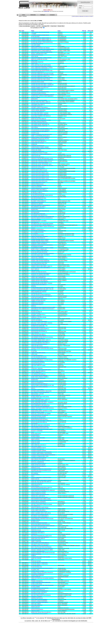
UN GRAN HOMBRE (35, 586)
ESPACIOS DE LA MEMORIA (37, 257)
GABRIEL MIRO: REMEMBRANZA (38, 277)
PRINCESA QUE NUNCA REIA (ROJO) (39, 497)
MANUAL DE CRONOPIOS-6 (37, 382)
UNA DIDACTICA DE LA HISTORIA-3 (39, 592)
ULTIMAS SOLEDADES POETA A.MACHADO (40, 582)
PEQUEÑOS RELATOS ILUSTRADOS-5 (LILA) (41, 470)
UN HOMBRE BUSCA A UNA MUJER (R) (39, 588)
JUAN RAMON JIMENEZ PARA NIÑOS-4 (39, 341)
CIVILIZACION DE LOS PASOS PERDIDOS (40, 130)
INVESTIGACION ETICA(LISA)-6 (38, 327)
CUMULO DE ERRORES (36, 186)
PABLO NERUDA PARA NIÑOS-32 (38, 459)
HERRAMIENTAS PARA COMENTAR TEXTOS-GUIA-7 (42, 308)
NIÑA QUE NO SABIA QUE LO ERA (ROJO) (40, 425)
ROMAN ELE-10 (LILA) (36, 530)
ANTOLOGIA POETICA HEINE (37, 81)
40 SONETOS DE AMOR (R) (37, 43)
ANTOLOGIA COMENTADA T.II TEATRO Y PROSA (42, 77)
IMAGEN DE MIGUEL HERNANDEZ (38, 324)
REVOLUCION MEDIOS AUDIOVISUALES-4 (40, 524)
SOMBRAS (33, 555)
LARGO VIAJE (34, 354)
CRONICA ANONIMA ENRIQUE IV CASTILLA (40, 148)
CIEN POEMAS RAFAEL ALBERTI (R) (39, 125)
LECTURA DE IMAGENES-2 (37, 355)
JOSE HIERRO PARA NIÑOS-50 (38, 338)
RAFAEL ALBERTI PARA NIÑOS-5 (38, 510)
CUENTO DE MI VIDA (35, 155)
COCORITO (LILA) (35, 133)
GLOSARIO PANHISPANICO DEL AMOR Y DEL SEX (42, 289)
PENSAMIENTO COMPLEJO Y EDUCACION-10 (41, 469)
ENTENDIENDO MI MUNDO (37, 246)
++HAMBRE (33, 33)
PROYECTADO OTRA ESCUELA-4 (38, 503)
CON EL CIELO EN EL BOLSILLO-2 (38, 141)
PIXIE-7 (32, 476)
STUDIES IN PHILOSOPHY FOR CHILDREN (40, 557)
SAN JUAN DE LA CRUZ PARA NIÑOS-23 (40, 542)
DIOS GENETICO (35, 222)
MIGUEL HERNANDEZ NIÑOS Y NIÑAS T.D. (40, 399)
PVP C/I (90, 30)
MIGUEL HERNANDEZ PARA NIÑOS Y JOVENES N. (42, 402)
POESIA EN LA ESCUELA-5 (37, 483)
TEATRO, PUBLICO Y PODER (37, 571)
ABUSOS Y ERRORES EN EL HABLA (39, 53)
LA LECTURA (34, 351)
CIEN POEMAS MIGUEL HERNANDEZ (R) (40, 124)
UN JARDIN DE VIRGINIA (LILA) (38, 589)
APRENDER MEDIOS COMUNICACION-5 (40, 91)
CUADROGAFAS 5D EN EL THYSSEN (39, 152)
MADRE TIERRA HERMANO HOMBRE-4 (39, 376)
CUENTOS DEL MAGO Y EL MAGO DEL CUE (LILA (42, 165)
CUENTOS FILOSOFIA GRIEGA (38, 168)
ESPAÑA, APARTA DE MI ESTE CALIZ (39, 259)
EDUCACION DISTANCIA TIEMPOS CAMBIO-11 (41, 225)
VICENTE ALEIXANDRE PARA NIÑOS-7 (39, 602)
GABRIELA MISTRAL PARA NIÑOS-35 (39, 280)
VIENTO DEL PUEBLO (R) (36, 605)
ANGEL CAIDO (34, 63)
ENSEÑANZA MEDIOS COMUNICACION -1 (40, 242)
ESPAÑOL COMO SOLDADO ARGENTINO (40, 260)
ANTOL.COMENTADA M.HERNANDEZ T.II (40, 69)
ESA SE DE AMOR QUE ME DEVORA (39, 252)
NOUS (32, 432)
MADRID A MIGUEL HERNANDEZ (38, 378)
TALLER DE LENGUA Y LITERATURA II (39, 564)
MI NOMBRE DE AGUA (36, 398)
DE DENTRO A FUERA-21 (36, 192)
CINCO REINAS (34, 127)
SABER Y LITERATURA (36, 541)
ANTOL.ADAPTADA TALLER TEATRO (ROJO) (41, 64)
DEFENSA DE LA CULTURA (37, 199)
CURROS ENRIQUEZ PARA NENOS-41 (39, 188)
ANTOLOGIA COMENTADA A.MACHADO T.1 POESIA (42, 74)
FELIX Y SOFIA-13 (35, 269)
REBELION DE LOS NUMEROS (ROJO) (39, 514)
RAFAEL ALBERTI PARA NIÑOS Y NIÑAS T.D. (41, 508)
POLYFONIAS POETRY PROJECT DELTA (40, 488)
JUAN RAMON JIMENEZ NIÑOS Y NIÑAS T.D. (41, 340)
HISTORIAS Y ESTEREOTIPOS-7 (38, 314)
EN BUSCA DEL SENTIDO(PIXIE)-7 (38, 230)
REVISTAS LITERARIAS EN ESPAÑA (39, 522)
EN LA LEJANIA (34, 233)
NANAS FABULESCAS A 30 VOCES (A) (39, 415)
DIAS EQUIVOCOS (35, 212)
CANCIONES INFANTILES (36, 106)
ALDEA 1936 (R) (34, 56)
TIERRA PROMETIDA (35, 576)
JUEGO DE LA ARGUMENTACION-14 (39, 344)
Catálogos (42, 14)
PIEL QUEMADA (34, 473)
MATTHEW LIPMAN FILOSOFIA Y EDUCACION (41, 391)
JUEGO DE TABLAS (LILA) (37, 345)
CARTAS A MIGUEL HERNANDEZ (38, 110)
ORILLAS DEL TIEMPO (36, 446)
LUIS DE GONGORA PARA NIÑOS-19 (39, 375)
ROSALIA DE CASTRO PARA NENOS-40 (40, 537)
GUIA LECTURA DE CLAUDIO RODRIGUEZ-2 (41, 294)
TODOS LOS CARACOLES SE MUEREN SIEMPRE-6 (42, 578)
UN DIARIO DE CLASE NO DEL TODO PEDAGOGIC (42, 585)
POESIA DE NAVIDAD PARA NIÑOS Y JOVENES (41, 480)
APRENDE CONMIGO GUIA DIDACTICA (39, 87)
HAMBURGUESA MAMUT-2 (37, 304)
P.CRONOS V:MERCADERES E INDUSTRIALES (41, 453)
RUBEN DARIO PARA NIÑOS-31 (38, 538)
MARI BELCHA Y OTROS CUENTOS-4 (39, 386)
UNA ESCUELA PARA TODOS (37, 593)
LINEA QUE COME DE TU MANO (38, 365)
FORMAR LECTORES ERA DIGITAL (38, 272)
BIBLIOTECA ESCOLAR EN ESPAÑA (39, 100)
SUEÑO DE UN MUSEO (36, 558)
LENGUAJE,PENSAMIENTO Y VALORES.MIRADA (42, 359)
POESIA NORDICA (35, 486)
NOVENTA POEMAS (35, 436)
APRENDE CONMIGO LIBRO (37, 89)
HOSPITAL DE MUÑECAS (36, 320)
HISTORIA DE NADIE (35, 313)
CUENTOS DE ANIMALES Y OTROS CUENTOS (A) (42, 159)
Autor (59, 30)
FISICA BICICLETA (35, 270)
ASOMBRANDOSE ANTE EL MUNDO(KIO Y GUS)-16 (42, 94)
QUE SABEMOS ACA (35, 505)
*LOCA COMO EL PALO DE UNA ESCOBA (40, 32)
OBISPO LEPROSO (35, 439)
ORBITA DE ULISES (35, 443)
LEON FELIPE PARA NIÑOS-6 (37, 361)
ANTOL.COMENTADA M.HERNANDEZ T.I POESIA (41, 67)
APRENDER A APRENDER (37, 90)
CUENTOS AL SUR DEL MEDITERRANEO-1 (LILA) (42, 158)
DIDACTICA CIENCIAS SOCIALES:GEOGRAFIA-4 (41, 218)
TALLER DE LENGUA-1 (36, 565)
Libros (23, 14)
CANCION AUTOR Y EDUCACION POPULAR (40, 103)
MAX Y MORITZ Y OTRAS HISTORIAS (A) (40, 392)
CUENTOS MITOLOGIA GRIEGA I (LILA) (39, 172)
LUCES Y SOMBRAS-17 (36, 372)
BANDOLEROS (34, 99)
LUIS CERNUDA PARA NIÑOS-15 (38, 374)
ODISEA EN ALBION (35, 442)
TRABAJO (33, 579)
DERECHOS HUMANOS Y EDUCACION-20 (40, 205)
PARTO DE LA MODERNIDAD (37, 462)
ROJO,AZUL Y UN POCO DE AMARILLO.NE (40, 528)
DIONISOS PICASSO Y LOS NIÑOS (38, 220)
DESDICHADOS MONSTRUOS (37, 208)
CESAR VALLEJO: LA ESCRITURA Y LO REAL (41, 120)
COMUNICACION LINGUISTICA (38, 140)
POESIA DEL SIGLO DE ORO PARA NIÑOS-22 (41, 481)
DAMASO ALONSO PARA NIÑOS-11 (39, 189)
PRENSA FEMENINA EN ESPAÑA (38, 493)
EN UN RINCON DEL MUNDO (37, 235)
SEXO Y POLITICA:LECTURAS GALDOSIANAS (41, 547)
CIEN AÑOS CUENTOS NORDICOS (38, 121)
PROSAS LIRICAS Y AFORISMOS (38, 501)
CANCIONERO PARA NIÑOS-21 (38, 104)
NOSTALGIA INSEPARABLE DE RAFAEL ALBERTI (42, 429)
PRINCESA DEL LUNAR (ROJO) (38, 496)
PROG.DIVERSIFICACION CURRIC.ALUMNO (41, 498)
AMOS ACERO (34, 60)
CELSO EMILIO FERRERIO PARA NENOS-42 (41, 116)
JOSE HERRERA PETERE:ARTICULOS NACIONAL (42, 337)
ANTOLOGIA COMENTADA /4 (37, 72)
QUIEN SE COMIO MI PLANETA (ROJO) (39, 507)
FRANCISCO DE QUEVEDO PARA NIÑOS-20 (40, 273)
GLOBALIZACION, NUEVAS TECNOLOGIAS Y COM (42, 287)
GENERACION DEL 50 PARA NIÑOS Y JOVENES (41, 283)
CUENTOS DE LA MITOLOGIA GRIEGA (39, 162)
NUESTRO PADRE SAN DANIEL (38, 437)
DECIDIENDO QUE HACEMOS (37, 196)
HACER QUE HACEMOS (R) (37, 297)
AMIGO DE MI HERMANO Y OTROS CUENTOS (41, 57)
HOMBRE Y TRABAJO (36, 315)
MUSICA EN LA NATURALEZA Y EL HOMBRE (41, 413)
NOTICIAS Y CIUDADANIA (36, 430)
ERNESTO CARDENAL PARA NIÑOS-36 (39, 250)
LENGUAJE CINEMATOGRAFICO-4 (38, 358)
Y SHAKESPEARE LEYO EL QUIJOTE (39, 613)
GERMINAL (33, 286)
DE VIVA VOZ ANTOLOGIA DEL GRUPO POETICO (42, 195)
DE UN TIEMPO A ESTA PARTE (38, 194)
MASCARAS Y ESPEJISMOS (37, 389)
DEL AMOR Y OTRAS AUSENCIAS (38, 201)
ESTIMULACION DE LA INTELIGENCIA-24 (40, 262)
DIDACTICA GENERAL (36, 219)
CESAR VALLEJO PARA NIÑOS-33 (38, 118)
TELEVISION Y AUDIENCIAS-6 (37, 574)
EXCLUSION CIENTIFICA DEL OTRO (39, 263)
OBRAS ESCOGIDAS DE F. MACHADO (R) (40, 440)
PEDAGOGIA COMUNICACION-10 (38, 463)
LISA (32, 367)
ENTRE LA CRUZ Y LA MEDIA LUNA (39, 249)
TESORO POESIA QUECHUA (37, 575)
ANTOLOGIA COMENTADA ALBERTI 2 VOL (40, 76)
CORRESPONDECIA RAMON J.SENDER (40, 147)
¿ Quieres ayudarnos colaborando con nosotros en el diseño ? (82, 16)
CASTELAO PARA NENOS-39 (37, 111)
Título (32, 30)
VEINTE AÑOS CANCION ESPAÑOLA (39, 599)
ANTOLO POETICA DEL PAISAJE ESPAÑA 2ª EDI (41, 70)
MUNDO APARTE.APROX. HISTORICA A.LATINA (41, 410)
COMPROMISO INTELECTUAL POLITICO (40, 138)
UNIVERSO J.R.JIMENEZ (36, 596)
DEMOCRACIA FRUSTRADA (37, 202)
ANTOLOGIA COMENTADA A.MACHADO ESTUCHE (42, 73)
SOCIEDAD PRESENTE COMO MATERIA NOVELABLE (43, 552)
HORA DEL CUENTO (35, 318)
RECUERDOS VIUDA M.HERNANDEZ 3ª (39, 515)
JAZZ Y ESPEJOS (35, 332)
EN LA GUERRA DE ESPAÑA (37, 232)
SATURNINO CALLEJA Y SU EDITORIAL (39, 545)
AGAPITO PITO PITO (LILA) (37, 55)
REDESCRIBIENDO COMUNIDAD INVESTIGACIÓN (42, 518)
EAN (23, 30)
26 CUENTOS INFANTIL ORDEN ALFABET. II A (41, 39)
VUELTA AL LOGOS (35, 610)
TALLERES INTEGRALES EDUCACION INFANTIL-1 (42, 568)
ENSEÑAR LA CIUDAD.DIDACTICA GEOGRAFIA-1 (42, 245)
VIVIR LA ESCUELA (35, 608)
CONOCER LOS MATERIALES (37, 145)
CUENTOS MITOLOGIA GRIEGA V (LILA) (40, 178)
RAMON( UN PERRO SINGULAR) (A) (39, 511)
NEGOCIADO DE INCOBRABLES (38, 418)
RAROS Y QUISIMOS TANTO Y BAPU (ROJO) (41, 513)
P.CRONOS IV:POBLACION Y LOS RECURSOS (41, 452)
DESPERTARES (34, 209)
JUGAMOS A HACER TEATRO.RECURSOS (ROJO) (42, 348)
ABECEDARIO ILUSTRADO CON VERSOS (40, 47)
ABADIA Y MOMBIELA (36, 46)
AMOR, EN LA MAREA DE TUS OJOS (39, 59)
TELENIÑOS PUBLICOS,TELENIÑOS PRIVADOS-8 (42, 572)
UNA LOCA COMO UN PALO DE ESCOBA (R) (41, 595)
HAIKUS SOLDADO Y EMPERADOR (39, 298)
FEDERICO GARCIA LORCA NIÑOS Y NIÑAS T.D (41, 266)
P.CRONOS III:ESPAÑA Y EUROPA (38, 450)
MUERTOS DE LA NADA (36, 409)
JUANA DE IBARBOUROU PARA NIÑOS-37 (40, 342)
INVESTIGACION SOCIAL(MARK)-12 (39, 331)
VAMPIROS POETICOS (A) (37, 598)
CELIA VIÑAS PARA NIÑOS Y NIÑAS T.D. (40, 114)
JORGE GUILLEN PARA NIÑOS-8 (38, 334)
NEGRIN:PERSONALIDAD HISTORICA (39, 419)
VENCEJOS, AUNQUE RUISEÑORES (39, 600)
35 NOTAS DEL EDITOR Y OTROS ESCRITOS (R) (41, 42)
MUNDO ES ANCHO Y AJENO (37, 412)
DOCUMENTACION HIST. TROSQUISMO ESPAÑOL (42, 223)
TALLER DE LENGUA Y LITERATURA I (39, 562)
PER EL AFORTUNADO (36, 471)
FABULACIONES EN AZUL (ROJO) (38, 264)
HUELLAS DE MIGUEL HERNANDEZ (39, 321)
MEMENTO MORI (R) (35, 395)
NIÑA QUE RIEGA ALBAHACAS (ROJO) (39, 426)
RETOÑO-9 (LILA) (35, 521)
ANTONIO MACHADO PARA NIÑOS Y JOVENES (41, 83)
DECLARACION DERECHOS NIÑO (38, 198)
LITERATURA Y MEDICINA (37, 368)
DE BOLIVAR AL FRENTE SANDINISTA (39, 191)
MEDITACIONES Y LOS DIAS (37, 393)
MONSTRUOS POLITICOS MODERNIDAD (40, 406)
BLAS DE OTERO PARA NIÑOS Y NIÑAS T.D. (41, 101)
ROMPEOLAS (34, 534)
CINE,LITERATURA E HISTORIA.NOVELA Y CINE (41, 128)
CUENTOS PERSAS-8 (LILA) (37, 184)
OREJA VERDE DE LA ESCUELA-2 (38, 445)
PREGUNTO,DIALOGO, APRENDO (38, 491)
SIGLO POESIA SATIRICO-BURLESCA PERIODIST (42, 548)
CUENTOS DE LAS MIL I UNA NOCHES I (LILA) (41, 164)
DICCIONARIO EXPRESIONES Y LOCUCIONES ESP (42, 216)
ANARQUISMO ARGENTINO (37, 62)
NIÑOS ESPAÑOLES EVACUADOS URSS (40, 427)
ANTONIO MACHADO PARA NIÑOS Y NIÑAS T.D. (41, 86)
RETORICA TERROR (35, 520)
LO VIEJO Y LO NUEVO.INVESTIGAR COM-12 (41, 369)
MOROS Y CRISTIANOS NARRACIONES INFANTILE (42, 408)
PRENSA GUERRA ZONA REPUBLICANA (40, 494)
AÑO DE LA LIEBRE (35, 97)
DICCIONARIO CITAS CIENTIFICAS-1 (39, 215)
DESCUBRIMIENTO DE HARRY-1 (38, 206)
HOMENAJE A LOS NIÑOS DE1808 (38, 317)
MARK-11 (33, 388)
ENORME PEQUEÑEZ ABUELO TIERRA (39, 240)
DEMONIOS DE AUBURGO (37, 203)
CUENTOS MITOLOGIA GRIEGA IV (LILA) (40, 176)
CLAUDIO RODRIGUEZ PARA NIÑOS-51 (39, 131)
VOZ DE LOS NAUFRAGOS (37, 609)
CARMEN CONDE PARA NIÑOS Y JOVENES (40, 108)
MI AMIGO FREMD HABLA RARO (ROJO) (40, 396)
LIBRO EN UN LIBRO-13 (36, 364)
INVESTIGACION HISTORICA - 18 (38, 330)
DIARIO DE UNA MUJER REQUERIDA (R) (40, 211)
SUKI (32, 559)
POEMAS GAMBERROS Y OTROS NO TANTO (41, 477)
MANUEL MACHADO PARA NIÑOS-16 (39, 384)
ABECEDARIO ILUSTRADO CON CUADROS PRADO (42, 49)
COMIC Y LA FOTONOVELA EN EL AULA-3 (40, 135)
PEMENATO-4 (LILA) (35, 467)
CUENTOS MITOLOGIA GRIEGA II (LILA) (40, 174)
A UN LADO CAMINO (35, 45)
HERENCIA (33, 306)
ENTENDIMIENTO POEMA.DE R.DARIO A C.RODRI (42, 247)
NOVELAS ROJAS (35, 435)
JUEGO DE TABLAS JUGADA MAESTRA (39, 347)
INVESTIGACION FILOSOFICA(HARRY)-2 (40, 328)
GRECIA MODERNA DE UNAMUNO (38, 291)
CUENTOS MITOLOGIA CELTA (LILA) (39, 171)
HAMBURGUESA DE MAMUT (37, 303)
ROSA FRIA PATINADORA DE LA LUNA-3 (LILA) (41, 535)
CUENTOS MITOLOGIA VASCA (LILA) (39, 181)
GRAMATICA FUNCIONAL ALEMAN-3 (39, 290)
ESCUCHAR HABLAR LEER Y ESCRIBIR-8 (40, 254)
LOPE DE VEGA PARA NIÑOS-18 (38, 371)
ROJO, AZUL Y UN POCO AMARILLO (39, 527)
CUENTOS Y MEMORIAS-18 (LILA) (38, 185)
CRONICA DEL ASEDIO (36, 150)
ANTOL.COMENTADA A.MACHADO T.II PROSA (41, 66)
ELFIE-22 (33, 228)
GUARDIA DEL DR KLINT (36, 293)
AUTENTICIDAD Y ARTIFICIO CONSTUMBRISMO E (42, 96)
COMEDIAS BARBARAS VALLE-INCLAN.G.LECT (41, 134)
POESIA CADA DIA (35, 479)
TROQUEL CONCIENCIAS (36, 581)
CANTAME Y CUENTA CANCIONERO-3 (39, 107)
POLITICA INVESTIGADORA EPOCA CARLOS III (41, 487)
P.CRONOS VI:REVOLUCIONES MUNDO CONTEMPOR (43, 454)
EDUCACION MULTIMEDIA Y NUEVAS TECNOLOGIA (42, 226)
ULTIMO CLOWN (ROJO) (36, 583)
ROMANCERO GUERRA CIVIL (37, 531)
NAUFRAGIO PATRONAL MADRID (38, 416)
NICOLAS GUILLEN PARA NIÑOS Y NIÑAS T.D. (41, 420)
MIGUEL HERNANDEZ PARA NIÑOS (39, 401)
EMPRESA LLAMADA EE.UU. (37, 229)
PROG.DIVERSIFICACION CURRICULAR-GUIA (41, 500)
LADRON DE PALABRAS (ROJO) (38, 352)
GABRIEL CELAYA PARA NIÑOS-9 (38, 276)
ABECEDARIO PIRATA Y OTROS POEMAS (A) (41, 50)
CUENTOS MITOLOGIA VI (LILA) (38, 182)
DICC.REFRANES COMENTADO (38, 213)
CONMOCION (34, 144)
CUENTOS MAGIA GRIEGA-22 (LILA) (39, 169)
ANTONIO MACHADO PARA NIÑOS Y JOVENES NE (42, 84)
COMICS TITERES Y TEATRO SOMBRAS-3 (40, 137)
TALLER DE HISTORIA (36, 561)
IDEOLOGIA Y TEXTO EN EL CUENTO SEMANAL (41, 323)
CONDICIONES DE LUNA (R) (37, 142)
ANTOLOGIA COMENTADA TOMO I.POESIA (40, 79)
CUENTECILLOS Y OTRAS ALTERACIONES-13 (41, 154)
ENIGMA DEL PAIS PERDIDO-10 (38, 237)
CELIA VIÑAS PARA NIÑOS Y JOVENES (39, 113)
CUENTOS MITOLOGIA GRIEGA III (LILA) (40, 175)
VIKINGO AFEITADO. (35, 606)
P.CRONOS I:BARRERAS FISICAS (38, 447)
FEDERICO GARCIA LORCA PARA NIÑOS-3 (40, 267)
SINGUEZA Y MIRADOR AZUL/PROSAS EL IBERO (42, 549)
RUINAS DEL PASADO (36, 540)
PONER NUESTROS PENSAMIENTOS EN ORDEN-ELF (43, 490)
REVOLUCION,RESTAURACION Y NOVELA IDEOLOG (42, 525)
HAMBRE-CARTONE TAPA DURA (38, 300)
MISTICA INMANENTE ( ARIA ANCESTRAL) (40, 405)
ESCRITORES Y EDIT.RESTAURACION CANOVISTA (42, 253)
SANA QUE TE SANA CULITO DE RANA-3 (40, 544)
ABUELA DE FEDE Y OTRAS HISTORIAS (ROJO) (41, 52)
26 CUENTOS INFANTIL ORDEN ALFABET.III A (41, 40)
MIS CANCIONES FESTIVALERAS (38, 403)
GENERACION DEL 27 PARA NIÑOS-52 (39, 281)
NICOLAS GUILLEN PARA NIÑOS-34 (39, 422)
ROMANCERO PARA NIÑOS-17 (38, 532)
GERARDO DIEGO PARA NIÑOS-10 (38, 284)
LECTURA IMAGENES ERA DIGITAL (39, 357)
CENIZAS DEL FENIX (35, 117)
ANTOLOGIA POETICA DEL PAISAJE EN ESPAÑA (42, 80)
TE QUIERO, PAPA (35, 569)
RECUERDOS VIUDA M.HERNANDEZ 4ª (39, 517)
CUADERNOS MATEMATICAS (37, 151)
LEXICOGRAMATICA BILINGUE (38, 362)
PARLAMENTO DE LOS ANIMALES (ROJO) (40, 460)
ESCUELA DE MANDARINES (37, 256)
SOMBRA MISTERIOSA (36, 554)
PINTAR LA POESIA (35, 474)
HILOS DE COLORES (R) (36, 311)
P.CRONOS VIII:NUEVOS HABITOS (38, 457)
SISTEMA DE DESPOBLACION (37, 551)
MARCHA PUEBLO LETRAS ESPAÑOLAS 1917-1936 (42, 385)
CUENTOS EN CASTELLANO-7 (38, 167)
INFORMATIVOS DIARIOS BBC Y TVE (39, 325)
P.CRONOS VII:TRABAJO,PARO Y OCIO (39, 456)
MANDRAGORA (34, 379)
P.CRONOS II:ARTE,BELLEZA (37, 449)
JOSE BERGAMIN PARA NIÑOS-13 (38, 335)
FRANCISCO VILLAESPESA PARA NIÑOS (40, 274)
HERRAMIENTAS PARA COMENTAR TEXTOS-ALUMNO (43, 307)
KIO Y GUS (33, 349)
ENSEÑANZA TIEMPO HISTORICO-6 (39, 243)
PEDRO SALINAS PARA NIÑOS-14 (38, 466)
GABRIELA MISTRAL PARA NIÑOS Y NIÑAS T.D (41, 279)
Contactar (52, 14)
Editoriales (33, 14)
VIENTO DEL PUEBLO (36, 603)
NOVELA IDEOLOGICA (36, 433)
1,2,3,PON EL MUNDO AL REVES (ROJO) (40, 35)
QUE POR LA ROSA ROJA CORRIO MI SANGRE (41, 504)
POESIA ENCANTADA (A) (36, 484)
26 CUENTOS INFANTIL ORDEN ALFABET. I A (41, 38)
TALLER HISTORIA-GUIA (36, 566)
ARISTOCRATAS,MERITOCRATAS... (39, 93)
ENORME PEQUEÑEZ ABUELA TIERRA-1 (40, 239)
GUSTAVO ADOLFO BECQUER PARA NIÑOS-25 (41, 296)
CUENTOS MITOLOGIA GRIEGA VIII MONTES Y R (42, 179)
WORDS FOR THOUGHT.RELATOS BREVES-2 (41, 612)
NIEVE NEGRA (34, 423)
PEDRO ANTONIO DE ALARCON (38, 464)
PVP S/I (84, 30)
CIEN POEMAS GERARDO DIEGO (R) (39, 123)
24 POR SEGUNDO (35, 36)
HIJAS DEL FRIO (34, 310)
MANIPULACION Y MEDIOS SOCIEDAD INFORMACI (42, 381)
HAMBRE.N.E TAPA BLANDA (37, 301)
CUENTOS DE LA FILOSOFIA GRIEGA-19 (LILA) (41, 161)
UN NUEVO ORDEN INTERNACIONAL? (39, 591)
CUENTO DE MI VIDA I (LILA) (37, 157)
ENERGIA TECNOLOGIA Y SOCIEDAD (39, 236)
